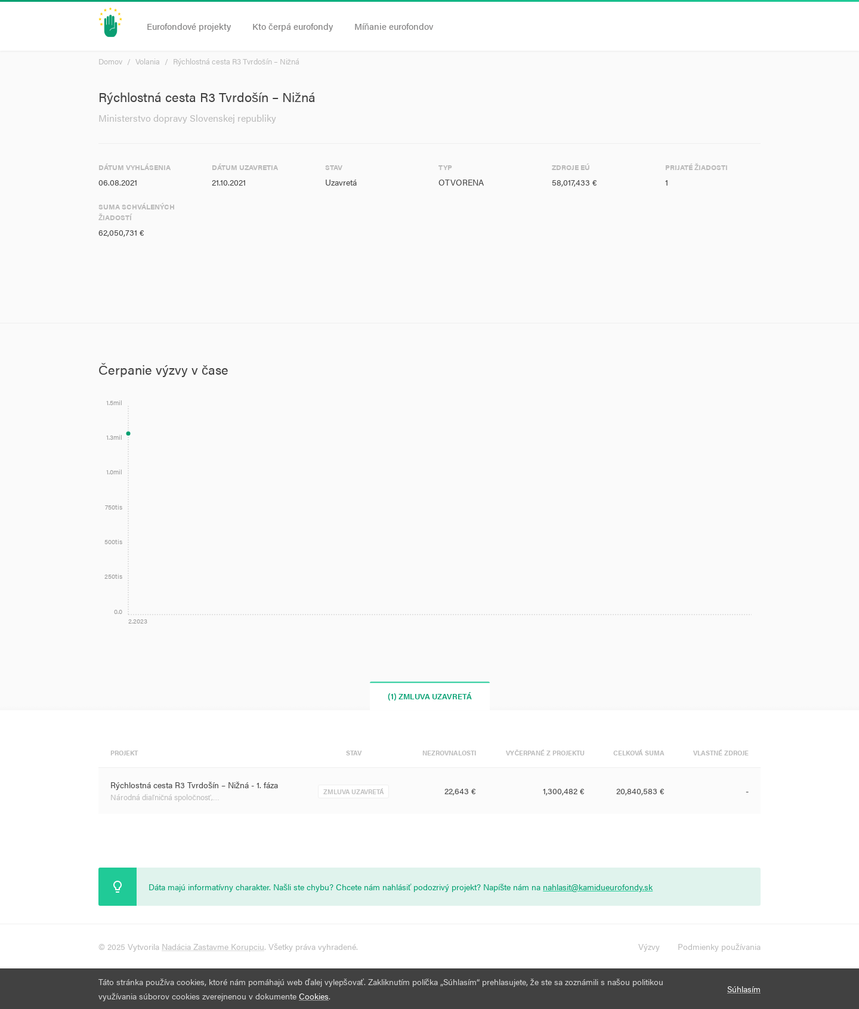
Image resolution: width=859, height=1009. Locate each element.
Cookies (314, 996)
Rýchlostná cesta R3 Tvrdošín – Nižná (236, 61)
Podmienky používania (719, 946)
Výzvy (649, 946)
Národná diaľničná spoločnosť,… (165, 797)
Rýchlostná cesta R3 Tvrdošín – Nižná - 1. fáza (194, 785)
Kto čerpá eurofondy (292, 26)
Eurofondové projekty (189, 26)
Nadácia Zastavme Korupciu (213, 946)
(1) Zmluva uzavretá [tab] (430, 696)
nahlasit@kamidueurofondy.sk (598, 887)
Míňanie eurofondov (393, 26)
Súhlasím (744, 989)
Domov (110, 61)
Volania (147, 61)
